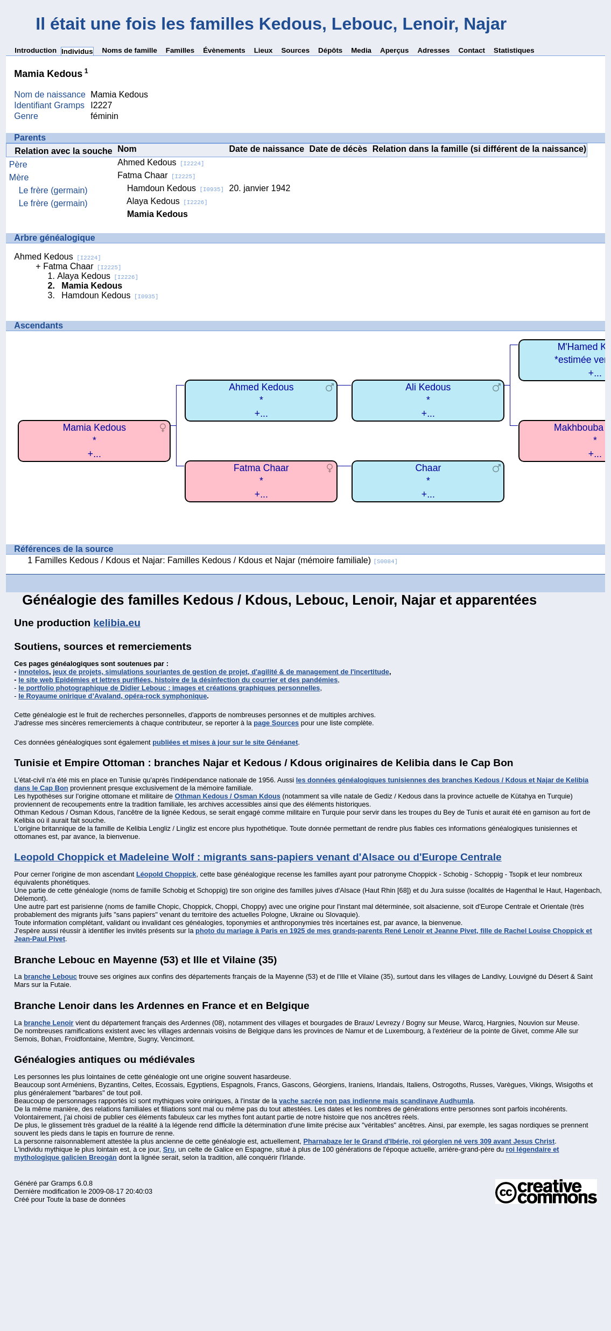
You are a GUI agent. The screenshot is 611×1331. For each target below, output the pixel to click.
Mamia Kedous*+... (94, 440)
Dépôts (330, 50)
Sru (168, 1149)
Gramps (63, 1183)
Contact (471, 50)
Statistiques (514, 50)
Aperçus (394, 50)
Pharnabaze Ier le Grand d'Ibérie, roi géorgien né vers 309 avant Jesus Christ (428, 1141)
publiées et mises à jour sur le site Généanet (225, 742)
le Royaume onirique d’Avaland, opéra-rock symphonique (112, 696)
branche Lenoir (48, 1023)
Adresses (433, 50)
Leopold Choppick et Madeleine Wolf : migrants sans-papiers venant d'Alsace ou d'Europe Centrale (257, 857)
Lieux (263, 50)
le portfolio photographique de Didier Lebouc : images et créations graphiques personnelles (169, 688)
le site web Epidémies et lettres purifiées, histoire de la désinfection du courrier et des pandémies (178, 680)
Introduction (36, 50)
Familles (180, 50)
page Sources (276, 723)
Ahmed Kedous (160, 162)
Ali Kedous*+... (428, 400)
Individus (77, 51)
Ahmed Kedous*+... (261, 400)
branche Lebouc (50, 976)
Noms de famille (129, 50)
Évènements (224, 50)
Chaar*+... (428, 481)
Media (361, 50)
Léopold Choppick (166, 874)
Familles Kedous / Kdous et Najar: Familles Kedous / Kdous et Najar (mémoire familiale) (216, 560)
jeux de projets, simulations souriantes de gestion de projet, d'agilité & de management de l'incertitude (221, 672)
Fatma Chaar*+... (261, 481)
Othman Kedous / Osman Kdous (227, 796)
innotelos (33, 672)
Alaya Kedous (167, 201)
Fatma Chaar (156, 175)
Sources (295, 50)
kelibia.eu (116, 622)
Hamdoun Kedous (175, 188)
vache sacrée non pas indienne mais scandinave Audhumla (376, 1101)
